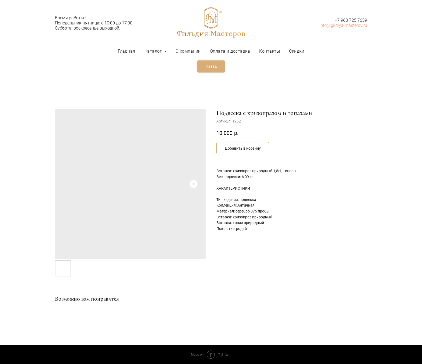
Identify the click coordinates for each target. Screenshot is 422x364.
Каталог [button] (154, 51)
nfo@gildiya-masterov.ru (344, 25)
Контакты (269, 51)
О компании (188, 51)
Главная (126, 51)
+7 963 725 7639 (351, 20)
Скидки (296, 51)
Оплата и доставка (230, 51)
